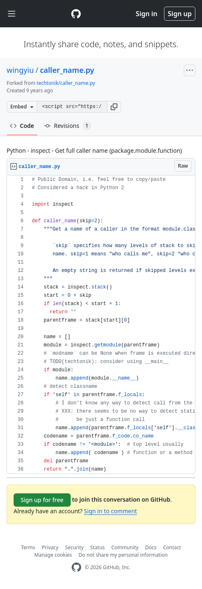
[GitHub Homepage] (76, 567)
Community (125, 547)
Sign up (180, 13)
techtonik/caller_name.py (66, 83)
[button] (114, 107)
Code (22, 126)
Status (97, 547)
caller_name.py (67, 70)
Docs (151, 547)
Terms (28, 547)
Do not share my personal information (123, 554)
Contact (172, 547)
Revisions (67, 126)
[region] (101, 324)
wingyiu (20, 70)
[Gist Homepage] (76, 14)
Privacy (50, 547)
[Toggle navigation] (12, 14)
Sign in (146, 13)
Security (74, 547)
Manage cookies (53, 554)
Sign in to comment (110, 511)
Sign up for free (42, 500)
